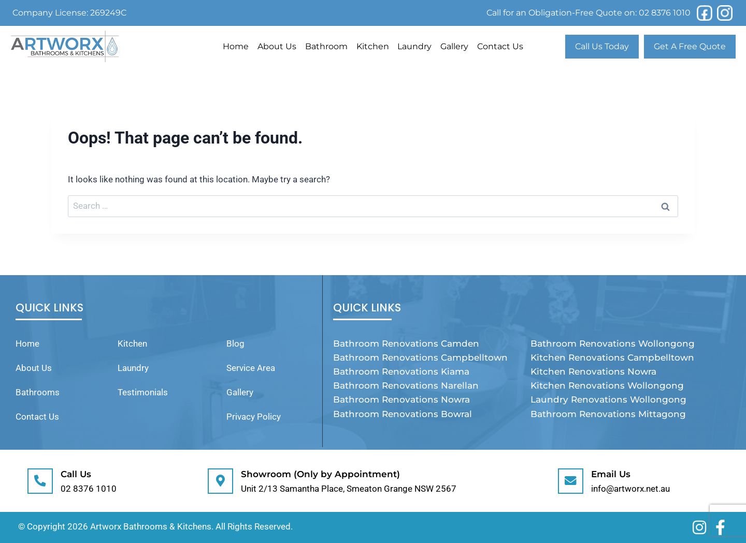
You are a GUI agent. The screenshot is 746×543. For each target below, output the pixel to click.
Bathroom (326, 46)
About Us (276, 46)
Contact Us (500, 46)
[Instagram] (725, 13)
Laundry (414, 46)
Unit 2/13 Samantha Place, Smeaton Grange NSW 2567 (350, 489)
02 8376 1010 (665, 13)
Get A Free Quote (690, 46)
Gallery (454, 46)
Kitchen (372, 46)
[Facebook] (704, 13)
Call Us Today (602, 46)
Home (236, 46)
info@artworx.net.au (632, 489)
